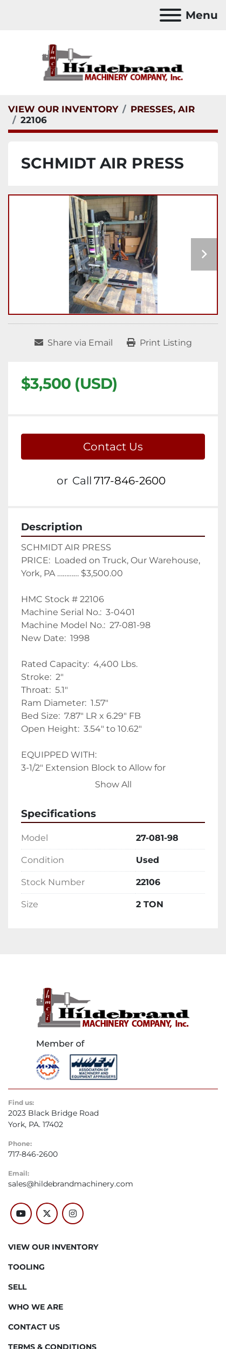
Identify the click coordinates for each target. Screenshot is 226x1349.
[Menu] (170, 15)
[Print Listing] (159, 343)
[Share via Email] (74, 343)
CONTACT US (34, 1327)
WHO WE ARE (35, 1307)
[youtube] (21, 1213)
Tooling (26, 1267)
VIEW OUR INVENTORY (53, 1247)
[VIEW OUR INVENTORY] (63, 109)
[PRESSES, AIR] (163, 109)
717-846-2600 (130, 480)
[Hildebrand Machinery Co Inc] (113, 1007)
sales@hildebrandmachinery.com (70, 1184)
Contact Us (113, 446)
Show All (113, 784)
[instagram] (73, 1213)
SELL (17, 1287)
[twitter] (47, 1213)
